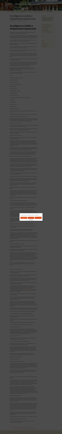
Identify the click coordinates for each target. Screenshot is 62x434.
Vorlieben (38, 217)
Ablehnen (31, 217)
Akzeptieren (24, 217)
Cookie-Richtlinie (31, 219)
